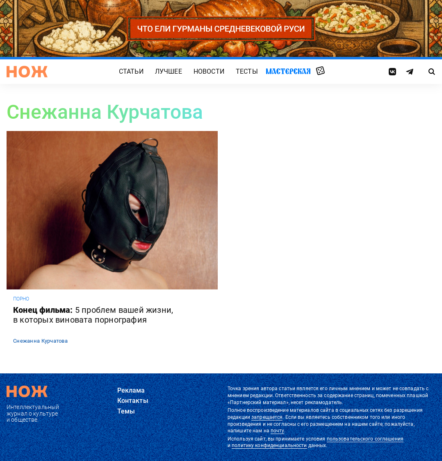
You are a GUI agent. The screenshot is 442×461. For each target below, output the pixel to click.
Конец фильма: (93, 315)
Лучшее (168, 72)
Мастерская (288, 71)
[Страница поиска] (432, 71)
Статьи (131, 72)
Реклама (131, 390)
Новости (209, 72)
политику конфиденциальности (269, 445)
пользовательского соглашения (365, 439)
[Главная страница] (27, 72)
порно (21, 299)
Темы (126, 411)
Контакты (132, 401)
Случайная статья (320, 71)
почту (277, 431)
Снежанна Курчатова (40, 341)
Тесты (247, 72)
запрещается (267, 417)
